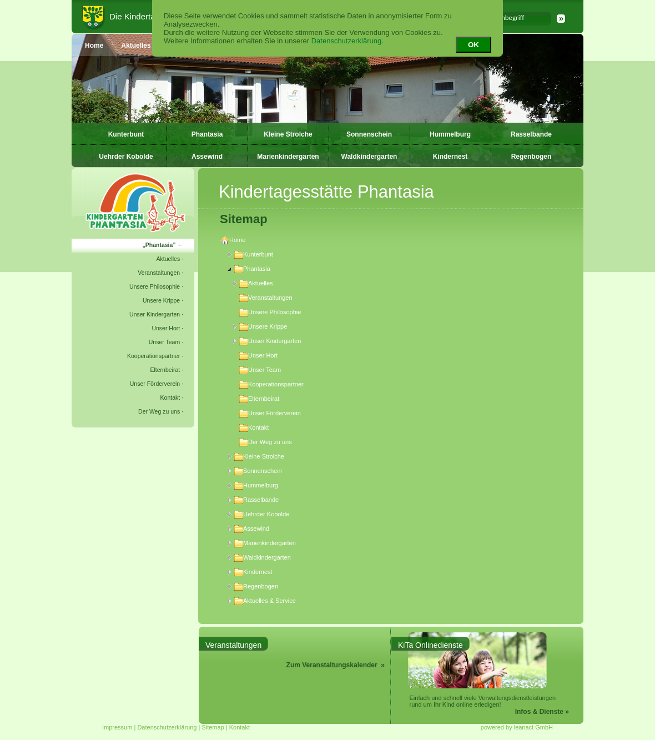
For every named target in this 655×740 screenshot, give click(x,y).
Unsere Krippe (161, 300)
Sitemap (212, 727)
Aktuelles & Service (265, 600)
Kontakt (170, 397)
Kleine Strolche (288, 134)
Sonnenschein (369, 134)
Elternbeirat (165, 369)
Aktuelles (168, 258)
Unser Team (164, 342)
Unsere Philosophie (154, 286)
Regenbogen (531, 156)
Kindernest (450, 156)
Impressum (117, 727)
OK (473, 45)
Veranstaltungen (159, 272)
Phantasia (207, 134)
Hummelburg (450, 134)
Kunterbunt (126, 134)
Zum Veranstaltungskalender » (335, 665)
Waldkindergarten (369, 156)
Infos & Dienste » (542, 712)
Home (232, 239)
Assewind (207, 156)
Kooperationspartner (153, 356)
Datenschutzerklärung (346, 41)
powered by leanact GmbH (517, 727)
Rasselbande (531, 134)
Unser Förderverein (155, 383)
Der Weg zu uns (159, 411)
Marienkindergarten (288, 156)
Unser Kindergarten (154, 314)
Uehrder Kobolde (126, 156)
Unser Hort (166, 328)
